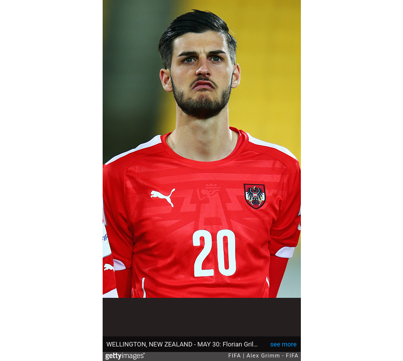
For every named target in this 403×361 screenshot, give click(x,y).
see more (283, 344)
